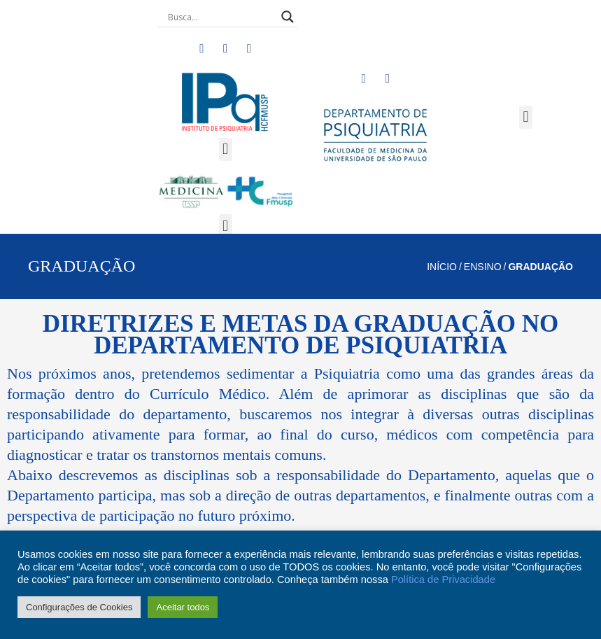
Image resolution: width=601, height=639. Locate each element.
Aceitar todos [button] (182, 607)
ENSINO (483, 266)
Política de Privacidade (443, 579)
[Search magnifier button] (287, 17)
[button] (225, 149)
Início (442, 266)
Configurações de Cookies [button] (79, 607)
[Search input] (221, 17)
